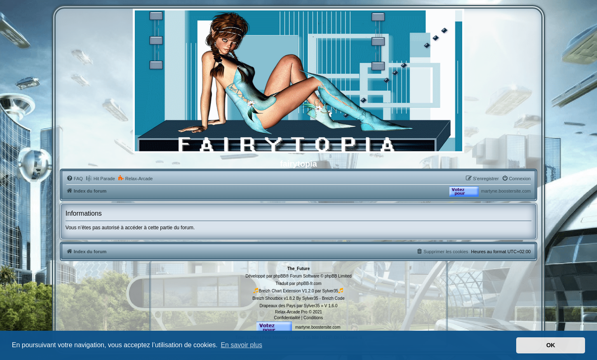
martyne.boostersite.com (506, 190)
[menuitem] (74, 179)
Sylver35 (330, 291)
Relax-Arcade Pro (291, 312)
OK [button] (550, 345)
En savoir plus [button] (241, 344)
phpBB (279, 276)
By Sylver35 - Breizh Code (320, 298)
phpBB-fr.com (309, 283)
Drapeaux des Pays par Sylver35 (289, 306)
